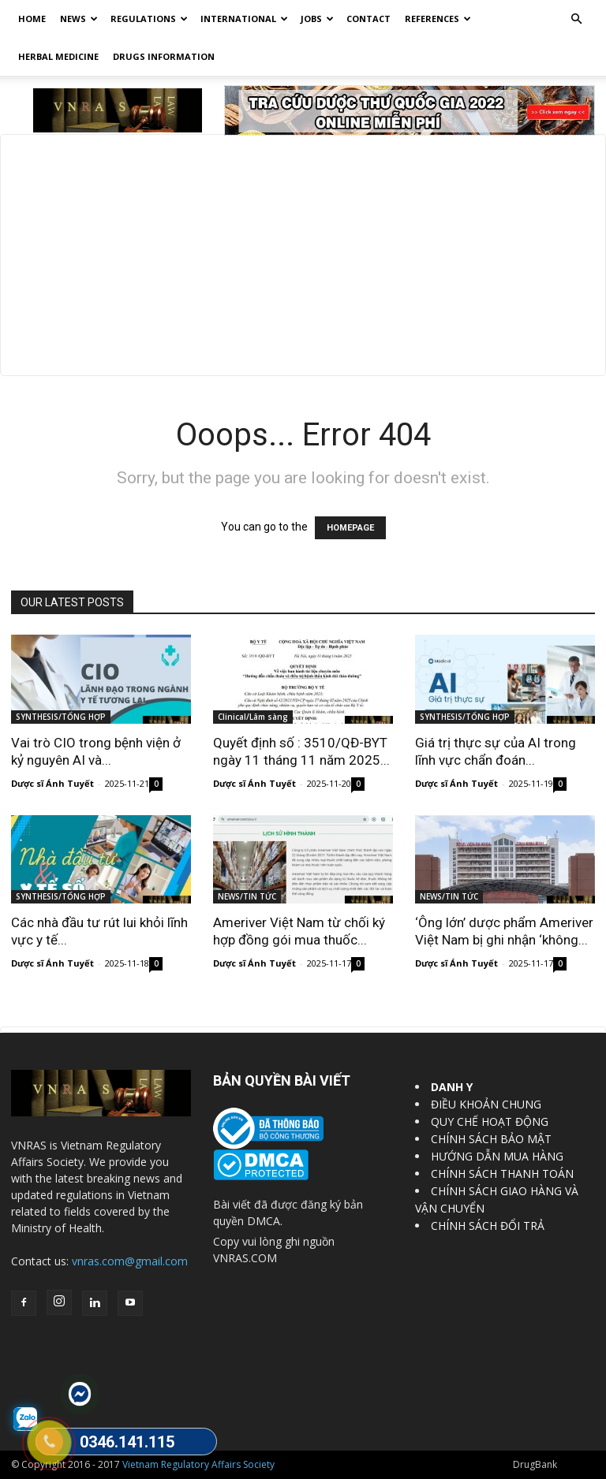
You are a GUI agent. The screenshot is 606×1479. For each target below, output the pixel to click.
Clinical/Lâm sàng (253, 716)
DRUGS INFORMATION (164, 56)
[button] (576, 19)
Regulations (149, 18)
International (244, 18)
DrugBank (535, 1464)
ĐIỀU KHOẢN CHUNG (486, 1104)
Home (32, 18)
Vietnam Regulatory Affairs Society (198, 1464)
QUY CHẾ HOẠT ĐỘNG (489, 1121)
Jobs (317, 18)
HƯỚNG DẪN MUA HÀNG (497, 1156)
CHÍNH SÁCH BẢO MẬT (491, 1138)
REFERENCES (438, 18)
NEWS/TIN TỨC (247, 896)
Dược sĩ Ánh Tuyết (52, 783)
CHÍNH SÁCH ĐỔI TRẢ (487, 1225)
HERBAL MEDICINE (58, 56)
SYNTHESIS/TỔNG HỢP (61, 716)
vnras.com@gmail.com (130, 1261)
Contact (368, 18)
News (79, 18)
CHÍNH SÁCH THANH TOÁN (502, 1173)
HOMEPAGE (350, 528)
